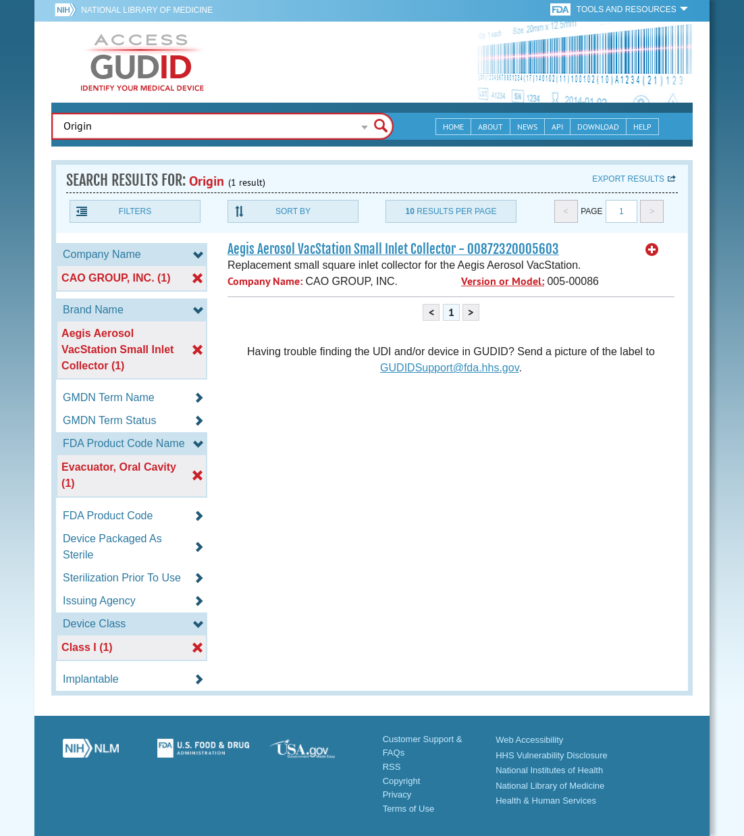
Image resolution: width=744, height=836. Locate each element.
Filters (135, 211)
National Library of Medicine (147, 10)
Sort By (293, 211)
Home (453, 127)
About (490, 127)
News (527, 127)
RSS (392, 767)
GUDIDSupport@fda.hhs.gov (449, 367)
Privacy (397, 794)
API (557, 127)
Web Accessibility (529, 740)
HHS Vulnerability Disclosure (552, 755)
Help (642, 127)
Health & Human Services (546, 800)
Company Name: (265, 281)
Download (598, 127)
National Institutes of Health (549, 770)
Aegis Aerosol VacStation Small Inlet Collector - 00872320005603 (393, 249)
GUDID (142, 62)
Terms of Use (409, 809)
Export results (628, 179)
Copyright (402, 781)
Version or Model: (502, 281)
